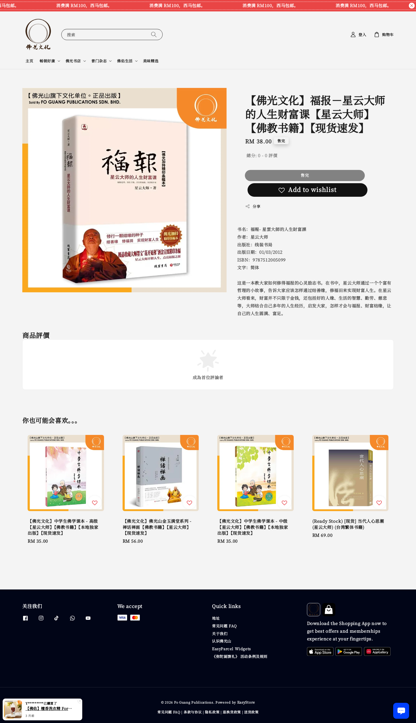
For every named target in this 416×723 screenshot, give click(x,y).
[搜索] (153, 34)
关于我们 (219, 633)
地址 (216, 618)
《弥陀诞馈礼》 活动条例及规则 (239, 656)
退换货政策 (232, 712)
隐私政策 (212, 712)
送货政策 (251, 712)
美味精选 (150, 60)
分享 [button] (252, 206)
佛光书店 (73, 60)
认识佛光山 (221, 641)
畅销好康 (47, 60)
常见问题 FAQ (224, 625)
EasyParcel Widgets (231, 648)
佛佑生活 (124, 60)
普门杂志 (99, 60)
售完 (305, 175)
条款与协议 (193, 712)
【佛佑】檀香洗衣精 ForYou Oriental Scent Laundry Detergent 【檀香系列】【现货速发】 (48, 708)
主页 (29, 60)
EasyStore (246, 702)
